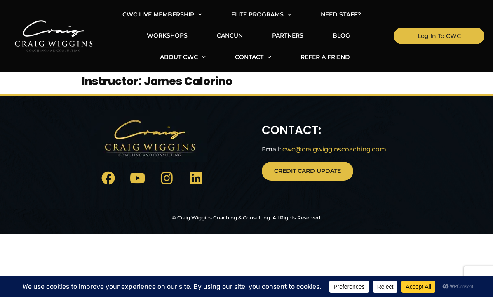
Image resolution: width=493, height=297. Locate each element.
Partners (182, 35)
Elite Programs (226, 15)
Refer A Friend (254, 57)
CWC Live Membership (127, 15)
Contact (367, 36)
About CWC (296, 36)
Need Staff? (305, 14)
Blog (235, 35)
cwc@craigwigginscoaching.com (329, 156)
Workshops (375, 14)
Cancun (124, 35)
